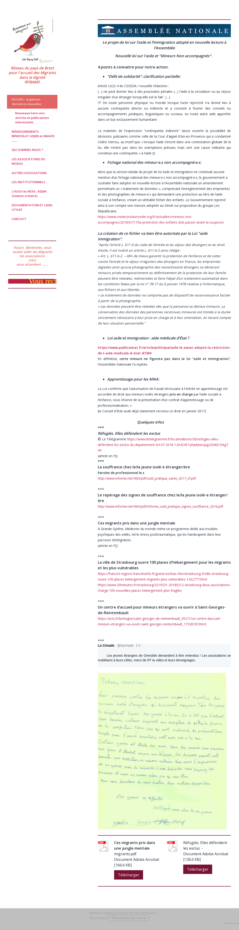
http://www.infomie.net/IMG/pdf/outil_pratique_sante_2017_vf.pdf (147, 478)
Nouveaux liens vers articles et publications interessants (32, 117)
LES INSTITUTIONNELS (28, 182)
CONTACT (19, 219)
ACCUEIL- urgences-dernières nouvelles (26, 101)
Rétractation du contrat (129, 918)
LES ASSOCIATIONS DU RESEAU (28, 161)
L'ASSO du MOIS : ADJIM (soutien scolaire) (29, 193)
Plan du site (98, 918)
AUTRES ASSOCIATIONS (29, 173)
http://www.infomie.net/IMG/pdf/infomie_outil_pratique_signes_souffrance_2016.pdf (160, 506)
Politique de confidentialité (135, 913)
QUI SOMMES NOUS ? (27, 150)
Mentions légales (102, 913)
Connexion (231, 923)
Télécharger (128, 874)
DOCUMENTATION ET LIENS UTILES (32, 207)
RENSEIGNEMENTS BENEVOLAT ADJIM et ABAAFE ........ (33, 136)
